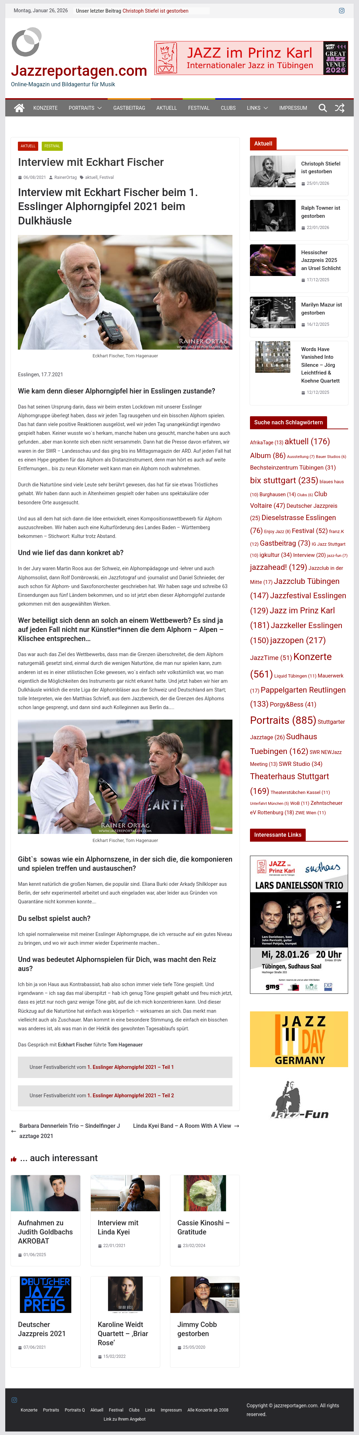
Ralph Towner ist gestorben (320, 212)
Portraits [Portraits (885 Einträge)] (283, 720)
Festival (199, 108)
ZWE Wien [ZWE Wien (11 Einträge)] (310, 812)
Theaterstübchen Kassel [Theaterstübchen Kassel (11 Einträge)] (300, 792)
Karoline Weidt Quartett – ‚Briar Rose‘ (123, 1333)
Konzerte (45, 108)
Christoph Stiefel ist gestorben (156, 11)
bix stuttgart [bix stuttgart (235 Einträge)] (284, 480)
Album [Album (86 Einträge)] (268, 455)
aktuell (91, 177)
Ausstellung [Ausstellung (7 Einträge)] (301, 456)
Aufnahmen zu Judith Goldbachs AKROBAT (45, 1232)
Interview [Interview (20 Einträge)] (309, 555)
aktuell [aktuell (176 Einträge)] (307, 441)
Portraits (81, 108)
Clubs (228, 108)
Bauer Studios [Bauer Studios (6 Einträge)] (331, 456)
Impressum (293, 108)
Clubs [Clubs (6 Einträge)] (305, 495)
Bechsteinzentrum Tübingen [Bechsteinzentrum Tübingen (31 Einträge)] (293, 467)
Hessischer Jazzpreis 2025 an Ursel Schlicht (321, 260)
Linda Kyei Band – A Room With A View (186, 1126)
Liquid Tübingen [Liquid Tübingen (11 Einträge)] (295, 676)
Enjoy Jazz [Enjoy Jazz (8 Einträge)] (277, 531)
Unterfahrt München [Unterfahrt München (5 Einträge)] (269, 803)
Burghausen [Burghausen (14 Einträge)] (277, 494)
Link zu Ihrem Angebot (124, 1419)
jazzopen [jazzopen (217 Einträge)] (298, 640)
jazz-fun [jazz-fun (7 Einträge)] (337, 555)
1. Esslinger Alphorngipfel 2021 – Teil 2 (130, 1095)
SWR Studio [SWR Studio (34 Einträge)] (301, 763)
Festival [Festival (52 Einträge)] (310, 531)
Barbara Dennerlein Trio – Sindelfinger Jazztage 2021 (65, 1131)
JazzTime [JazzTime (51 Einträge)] (271, 658)
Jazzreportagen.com (79, 70)
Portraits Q (75, 1410)
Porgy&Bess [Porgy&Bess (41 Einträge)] (293, 704)
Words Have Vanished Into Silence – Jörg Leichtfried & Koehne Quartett (320, 365)
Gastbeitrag (129, 108)
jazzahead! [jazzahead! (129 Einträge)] (278, 567)
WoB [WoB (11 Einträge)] (300, 803)
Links (253, 108)
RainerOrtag (65, 177)
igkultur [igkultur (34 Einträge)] (275, 554)
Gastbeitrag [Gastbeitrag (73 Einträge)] (285, 543)
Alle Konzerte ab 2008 (208, 1410)
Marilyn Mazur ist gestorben (321, 309)
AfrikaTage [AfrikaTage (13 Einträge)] (266, 442)
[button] (98, 108)
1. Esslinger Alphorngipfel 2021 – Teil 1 (130, 1067)
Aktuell (166, 108)
